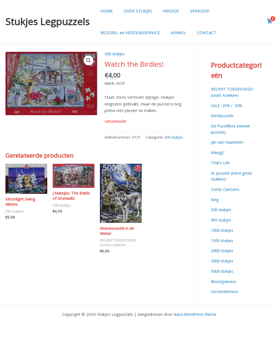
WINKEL (174, 32)
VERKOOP (190, 11)
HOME (105, 11)
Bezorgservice (224, 281)
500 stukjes (116, 53)
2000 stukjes (223, 250)
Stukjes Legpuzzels (47, 21)
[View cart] (270, 21)
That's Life (220, 162)
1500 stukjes (223, 240)
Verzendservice (225, 291)
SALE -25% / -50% (228, 105)
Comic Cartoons (225, 189)
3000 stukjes (223, 260)
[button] (88, 61)
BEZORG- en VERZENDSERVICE (129, 32)
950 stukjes (222, 220)
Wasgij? (218, 152)
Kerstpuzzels (223, 115)
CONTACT (199, 32)
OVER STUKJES (134, 11)
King (215, 199)
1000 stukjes (223, 230)
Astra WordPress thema (195, 314)
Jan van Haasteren (228, 142)
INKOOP (164, 11)
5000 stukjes (223, 271)
